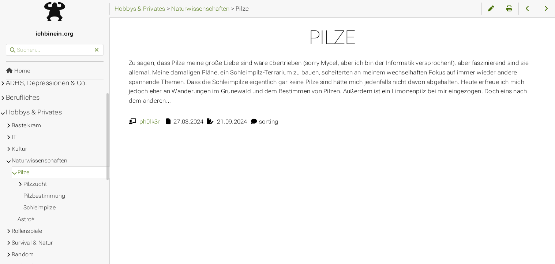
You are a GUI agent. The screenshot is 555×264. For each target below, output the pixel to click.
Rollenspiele (27, 231)
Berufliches (23, 97)
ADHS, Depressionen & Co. (46, 83)
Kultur (19, 149)
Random (23, 254)
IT (14, 137)
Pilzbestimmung (44, 195)
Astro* (26, 219)
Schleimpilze (39, 207)
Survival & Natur (32, 242)
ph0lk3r (149, 121)
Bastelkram (26, 125)
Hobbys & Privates (34, 112)
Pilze (23, 172)
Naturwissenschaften (39, 160)
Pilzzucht (35, 184)
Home (18, 70)
